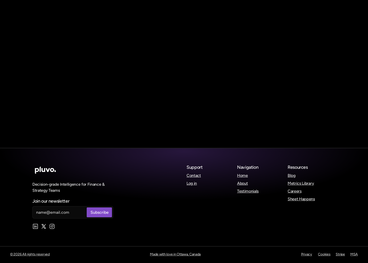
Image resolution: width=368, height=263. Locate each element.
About (242, 183)
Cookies (324, 254)
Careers (295, 191)
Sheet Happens (301, 199)
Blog (291, 175)
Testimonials (248, 191)
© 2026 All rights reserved (30, 254)
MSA (354, 254)
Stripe (340, 254)
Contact (194, 175)
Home (242, 175)
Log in (192, 183)
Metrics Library (301, 183)
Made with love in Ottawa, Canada (175, 254)
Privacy (306, 254)
